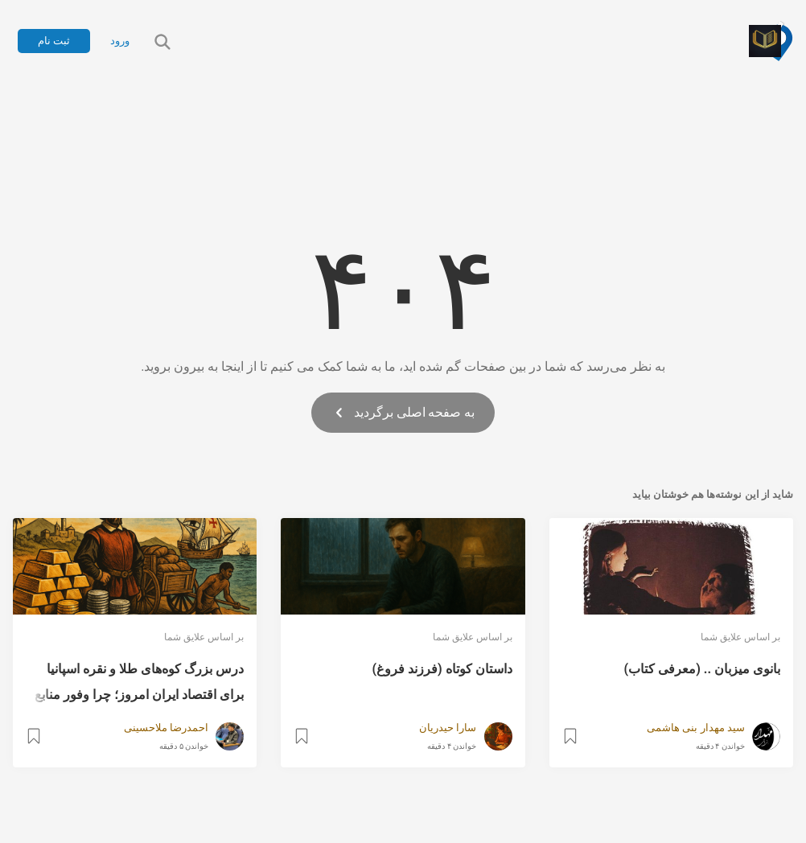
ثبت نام (54, 41)
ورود (120, 41)
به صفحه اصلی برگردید (403, 413)
